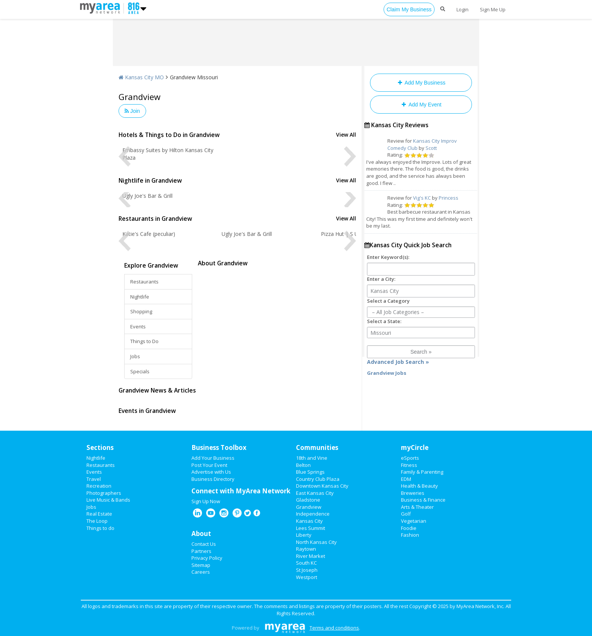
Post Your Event (209, 465)
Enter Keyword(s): (388, 257)
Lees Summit (310, 528)
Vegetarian (413, 520)
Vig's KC (422, 197)
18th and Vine (311, 457)
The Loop (97, 520)
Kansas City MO (141, 77)
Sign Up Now (205, 501)
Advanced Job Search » (398, 361)
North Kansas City (316, 542)
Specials (140, 371)
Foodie (408, 528)
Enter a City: (381, 279)
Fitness (409, 465)
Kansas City (309, 520)
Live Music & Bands (108, 499)
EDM (406, 479)
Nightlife (139, 296)
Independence (313, 513)
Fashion (410, 534)
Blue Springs (310, 471)
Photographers (103, 493)
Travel (93, 479)
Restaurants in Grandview (155, 218)
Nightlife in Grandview (150, 180)
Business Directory (212, 479)
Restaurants (144, 281)
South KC (306, 562)
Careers (200, 571)
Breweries (412, 493)
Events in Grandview (147, 411)
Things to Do (144, 341)
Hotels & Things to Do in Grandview (169, 135)
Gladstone (308, 499)
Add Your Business (212, 457)
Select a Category (388, 300)
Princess (448, 197)
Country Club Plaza (317, 479)
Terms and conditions (334, 627)
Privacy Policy (206, 557)
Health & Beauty (419, 485)
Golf (406, 513)
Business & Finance (423, 499)
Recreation (98, 485)
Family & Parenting (422, 471)
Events (138, 326)
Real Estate (99, 513)
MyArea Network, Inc (479, 606)
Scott (431, 148)
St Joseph (307, 570)
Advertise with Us (211, 471)
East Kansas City (315, 493)
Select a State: (384, 321)
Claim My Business (409, 9)
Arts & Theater (417, 507)
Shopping (141, 311)
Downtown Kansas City (322, 485)
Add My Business (420, 83)
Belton (303, 465)
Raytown (306, 548)
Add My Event (421, 105)
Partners (201, 551)
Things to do (100, 528)
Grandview (308, 507)
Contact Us (203, 544)
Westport (306, 577)
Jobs (135, 356)
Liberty (303, 534)
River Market (310, 556)
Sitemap (200, 565)
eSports (410, 457)
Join (132, 111)
